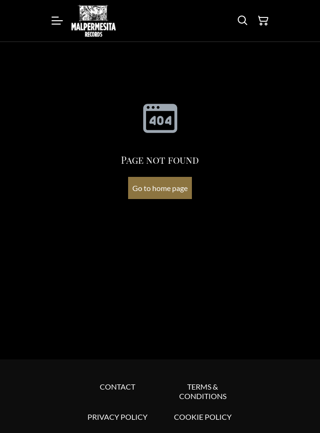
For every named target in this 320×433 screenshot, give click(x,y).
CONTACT (117, 386)
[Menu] (57, 21)
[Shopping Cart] (263, 20)
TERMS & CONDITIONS (202, 391)
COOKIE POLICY (203, 416)
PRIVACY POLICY (117, 416)
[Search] (242, 20)
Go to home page (160, 187)
